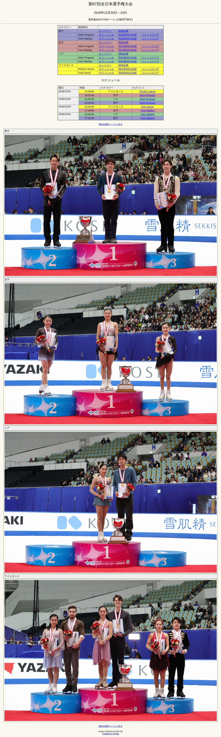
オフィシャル (106, 35)
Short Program (147, 95)
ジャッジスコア (150, 35)
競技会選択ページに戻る (110, 124)
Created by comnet (110, 734)
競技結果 (123, 31)
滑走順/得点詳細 (128, 35)
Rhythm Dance (147, 91)
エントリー (105, 31)
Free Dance (147, 106)
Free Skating (147, 110)
